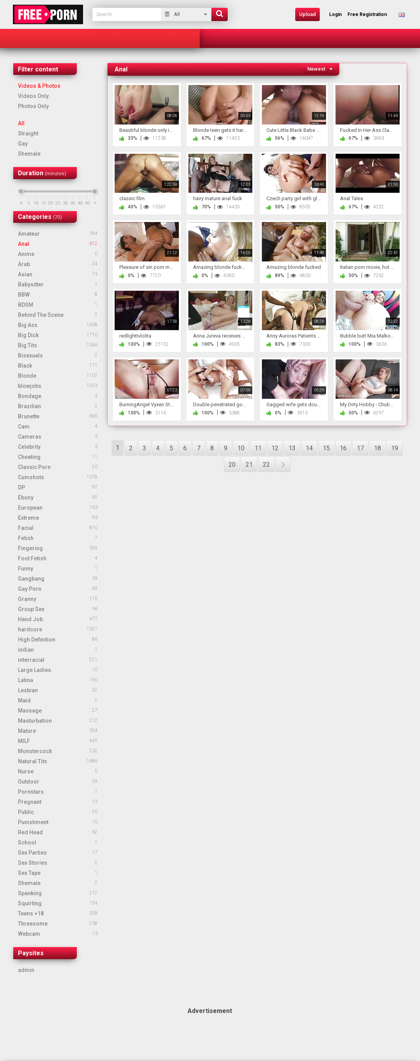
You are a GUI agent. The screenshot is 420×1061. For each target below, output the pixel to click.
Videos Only (33, 96)
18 (377, 448)
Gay (23, 143)
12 (274, 448)
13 (292, 448)
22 (266, 464)
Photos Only (33, 106)
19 (394, 448)
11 (258, 448)
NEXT (283, 464)
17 (360, 448)
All (21, 123)
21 (249, 464)
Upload (307, 14)
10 (241, 448)
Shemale (29, 154)
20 (232, 464)
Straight (28, 133)
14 (309, 448)
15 (326, 448)
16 (343, 448)
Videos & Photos (39, 86)
